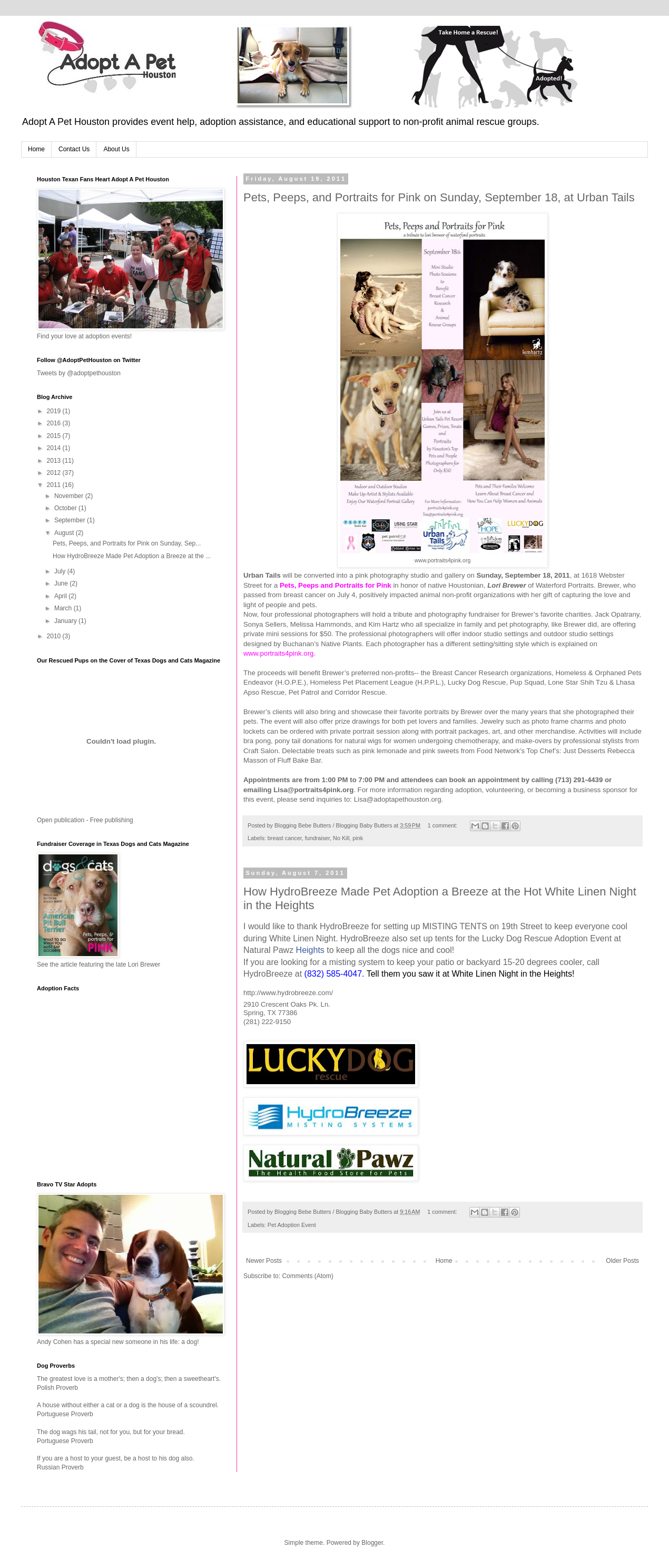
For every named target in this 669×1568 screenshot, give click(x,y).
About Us (116, 149)
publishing (119, 820)
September (70, 520)
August (65, 533)
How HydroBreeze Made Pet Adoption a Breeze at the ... (132, 556)
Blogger (372, 1542)
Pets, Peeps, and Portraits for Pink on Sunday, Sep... (127, 543)
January (66, 621)
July (60, 571)
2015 (55, 436)
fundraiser (317, 838)
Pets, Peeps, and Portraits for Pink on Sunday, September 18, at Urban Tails (439, 197)
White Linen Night (302, 938)
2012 (55, 472)
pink (357, 838)
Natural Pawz (268, 950)
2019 (55, 411)
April (61, 596)
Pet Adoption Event (292, 1225)
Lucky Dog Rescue (517, 938)
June (62, 583)
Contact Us (74, 149)
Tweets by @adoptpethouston (79, 373)
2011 (55, 485)
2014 (55, 448)
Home (36, 149)
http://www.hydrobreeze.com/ (288, 993)
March (64, 608)
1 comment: (443, 825)
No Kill (341, 838)
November (69, 496)
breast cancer (285, 838)
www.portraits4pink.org (443, 560)
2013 (55, 460)
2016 (55, 423)
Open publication (60, 820)
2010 (55, 636)
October (66, 508)
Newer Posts (264, 1260)
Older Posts (622, 1260)
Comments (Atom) (307, 1276)
